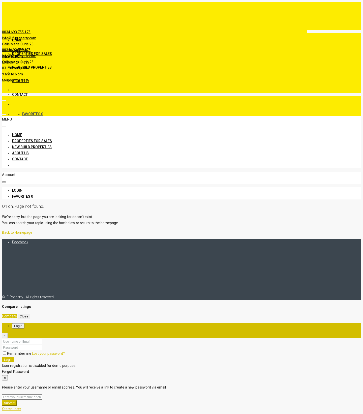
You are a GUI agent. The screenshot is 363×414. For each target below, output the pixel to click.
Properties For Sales (32, 141)
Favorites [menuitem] (32, 114)
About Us (20, 153)
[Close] (5, 335)
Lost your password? (48, 353)
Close (24, 316)
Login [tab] (18, 326)
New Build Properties (32, 67)
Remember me (17, 353)
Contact (20, 95)
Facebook (20, 242)
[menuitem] (17, 190)
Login (8, 360)
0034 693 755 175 (16, 32)
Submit (9, 403)
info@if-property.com (19, 56)
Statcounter (11, 409)
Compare (9, 316)
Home (17, 40)
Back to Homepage (17, 232)
